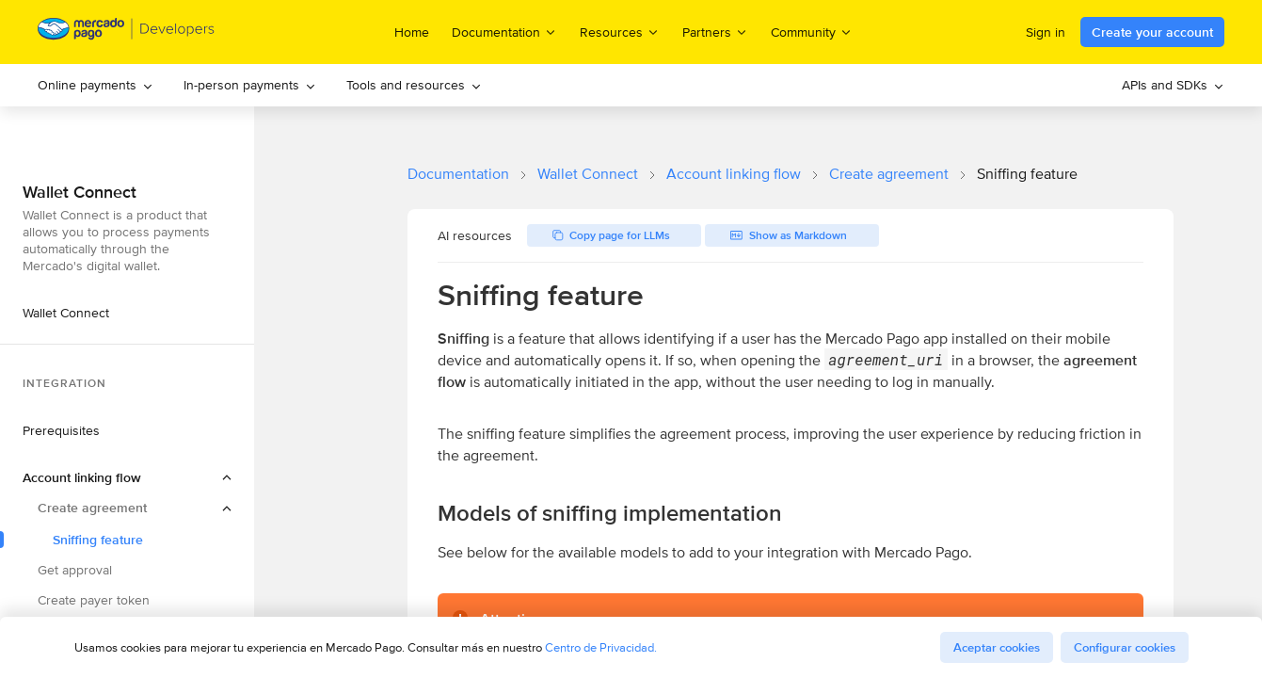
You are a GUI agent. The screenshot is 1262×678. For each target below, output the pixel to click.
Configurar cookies (1124, 647)
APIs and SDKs (1173, 84)
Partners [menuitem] (715, 31)
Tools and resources (414, 84)
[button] (127, 477)
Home (411, 32)
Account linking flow (733, 174)
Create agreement (889, 174)
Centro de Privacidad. (601, 647)
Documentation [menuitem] (504, 31)
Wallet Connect (587, 174)
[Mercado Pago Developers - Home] (127, 32)
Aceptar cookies (996, 647)
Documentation (458, 174)
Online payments (95, 84)
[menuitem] (95, 85)
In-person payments (250, 84)
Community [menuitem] (812, 31)
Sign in (1045, 32)
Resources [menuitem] (620, 31)
